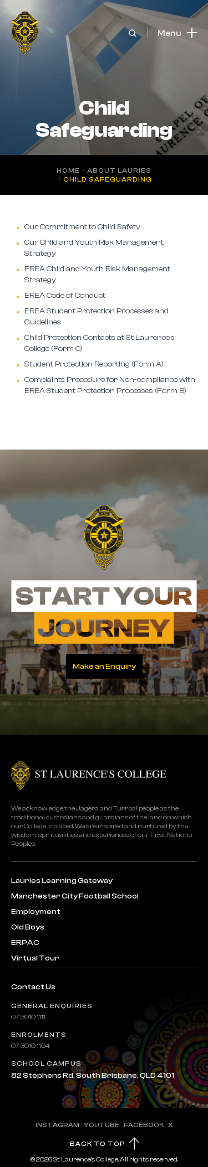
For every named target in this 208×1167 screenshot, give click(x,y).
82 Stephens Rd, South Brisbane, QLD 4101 (92, 1075)
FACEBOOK (144, 1125)
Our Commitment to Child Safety (82, 227)
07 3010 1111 (28, 1017)
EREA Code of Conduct (64, 295)
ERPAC (25, 942)
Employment (35, 911)
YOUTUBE (101, 1125)
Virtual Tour (35, 958)
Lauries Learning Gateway (62, 880)
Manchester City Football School (75, 896)
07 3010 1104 (30, 1046)
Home (68, 170)
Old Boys (27, 927)
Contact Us (33, 987)
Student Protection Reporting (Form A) (94, 364)
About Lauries (119, 170)
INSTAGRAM (57, 1125)
